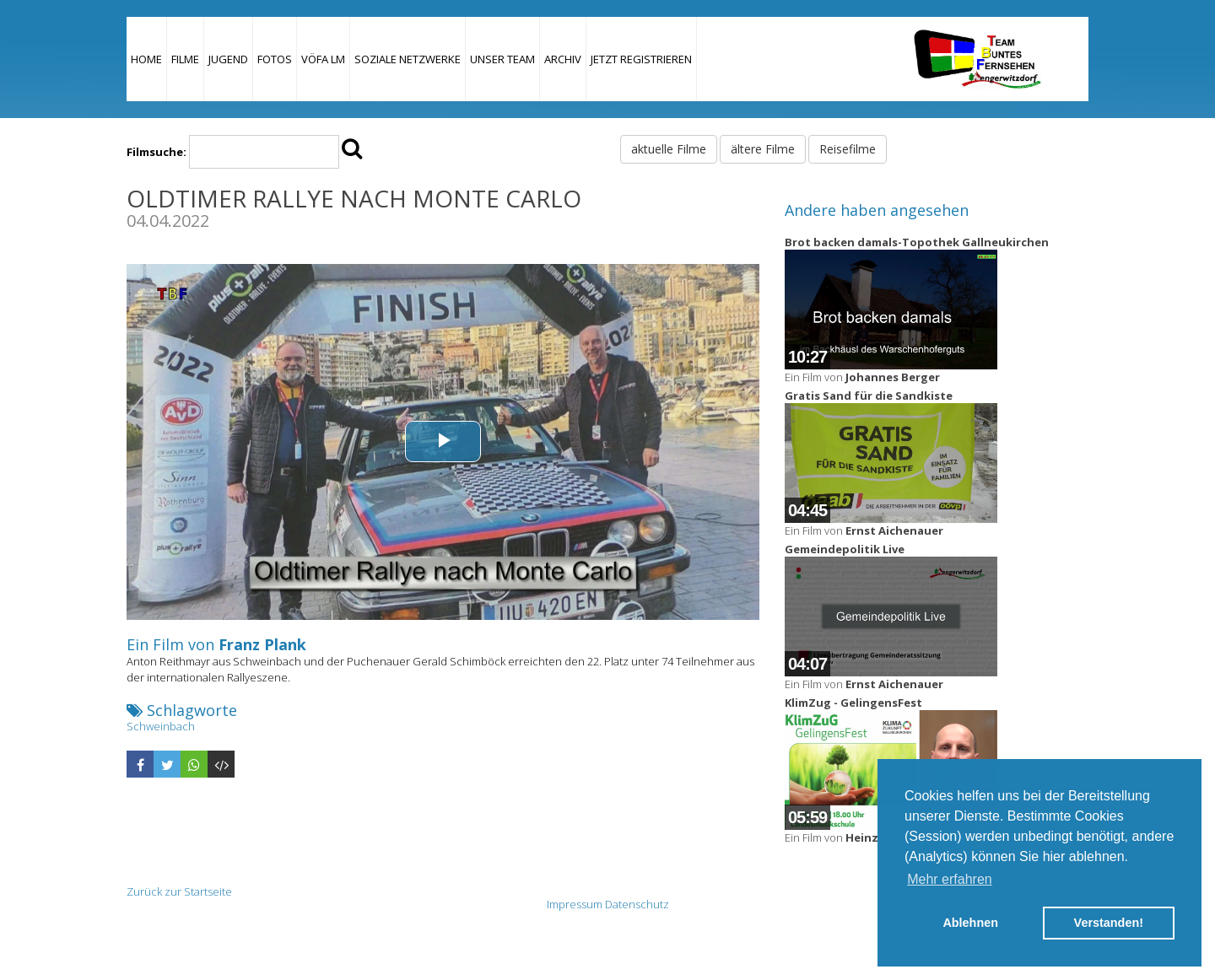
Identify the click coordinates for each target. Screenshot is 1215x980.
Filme (185, 59)
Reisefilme (847, 149)
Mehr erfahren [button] (949, 879)
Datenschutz (637, 904)
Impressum (574, 904)
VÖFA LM (323, 59)
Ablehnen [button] (970, 922)
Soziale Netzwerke (407, 59)
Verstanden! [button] (1108, 922)
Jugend (228, 59)
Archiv (562, 59)
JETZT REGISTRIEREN (641, 59)
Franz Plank (262, 644)
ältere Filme (763, 149)
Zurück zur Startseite (179, 891)
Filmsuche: (156, 151)
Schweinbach (161, 726)
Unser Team (502, 59)
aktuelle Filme (668, 149)
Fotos (274, 59)
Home (146, 59)
